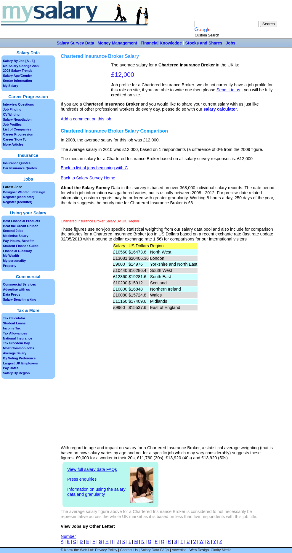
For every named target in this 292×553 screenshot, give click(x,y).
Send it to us (228, 89)
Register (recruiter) (17, 202)
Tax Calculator (14, 318)
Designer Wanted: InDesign (24, 192)
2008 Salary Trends (18, 70)
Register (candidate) (18, 197)
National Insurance (17, 338)
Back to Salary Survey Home (88, 178)
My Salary (10, 85)
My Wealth (11, 255)
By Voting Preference (19, 358)
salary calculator (220, 109)
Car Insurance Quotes (20, 168)
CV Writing (11, 114)
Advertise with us (16, 289)
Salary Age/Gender (17, 75)
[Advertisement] (86, 81)
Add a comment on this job (86, 119)
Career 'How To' (15, 139)
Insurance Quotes (17, 163)
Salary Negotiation (17, 119)
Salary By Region (16, 373)
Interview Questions (18, 104)
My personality (14, 260)
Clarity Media (221, 550)
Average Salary (14, 353)
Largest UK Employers (20, 363)
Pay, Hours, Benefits (18, 241)
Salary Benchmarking (19, 299)
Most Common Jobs (18, 348)
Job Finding (12, 109)
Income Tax (12, 328)
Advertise (179, 550)
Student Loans (14, 323)
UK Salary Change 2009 (21, 66)
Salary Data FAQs (155, 550)
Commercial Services (19, 284)
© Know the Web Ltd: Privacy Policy (88, 550)
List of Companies (17, 129)
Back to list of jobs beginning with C (94, 167)
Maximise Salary (15, 236)
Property (9, 265)
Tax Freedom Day (16, 343)
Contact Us (129, 550)
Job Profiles (12, 124)
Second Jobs (13, 230)
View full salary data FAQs (92, 469)
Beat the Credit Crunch (20, 226)
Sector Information (17, 80)
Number (68, 536)
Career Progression (18, 134)
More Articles (13, 144)
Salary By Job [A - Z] (19, 61)
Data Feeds (11, 294)
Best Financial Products (21, 221)
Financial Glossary (17, 251)
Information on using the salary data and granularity (96, 492)
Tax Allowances (15, 333)
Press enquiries (82, 479)
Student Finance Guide (20, 246)
